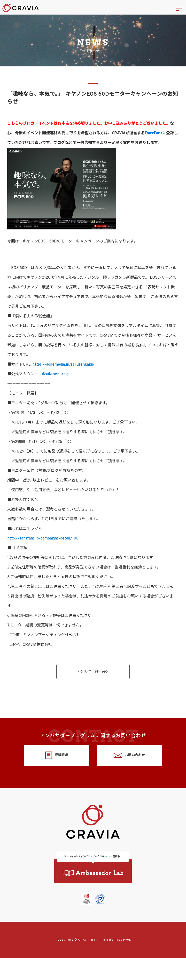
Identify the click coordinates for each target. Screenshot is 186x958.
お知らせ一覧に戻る (93, 671)
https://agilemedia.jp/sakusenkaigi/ (63, 364)
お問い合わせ (129, 755)
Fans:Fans (153, 133)
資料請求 (56, 755)
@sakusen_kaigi (55, 374)
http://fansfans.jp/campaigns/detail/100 (42, 538)
